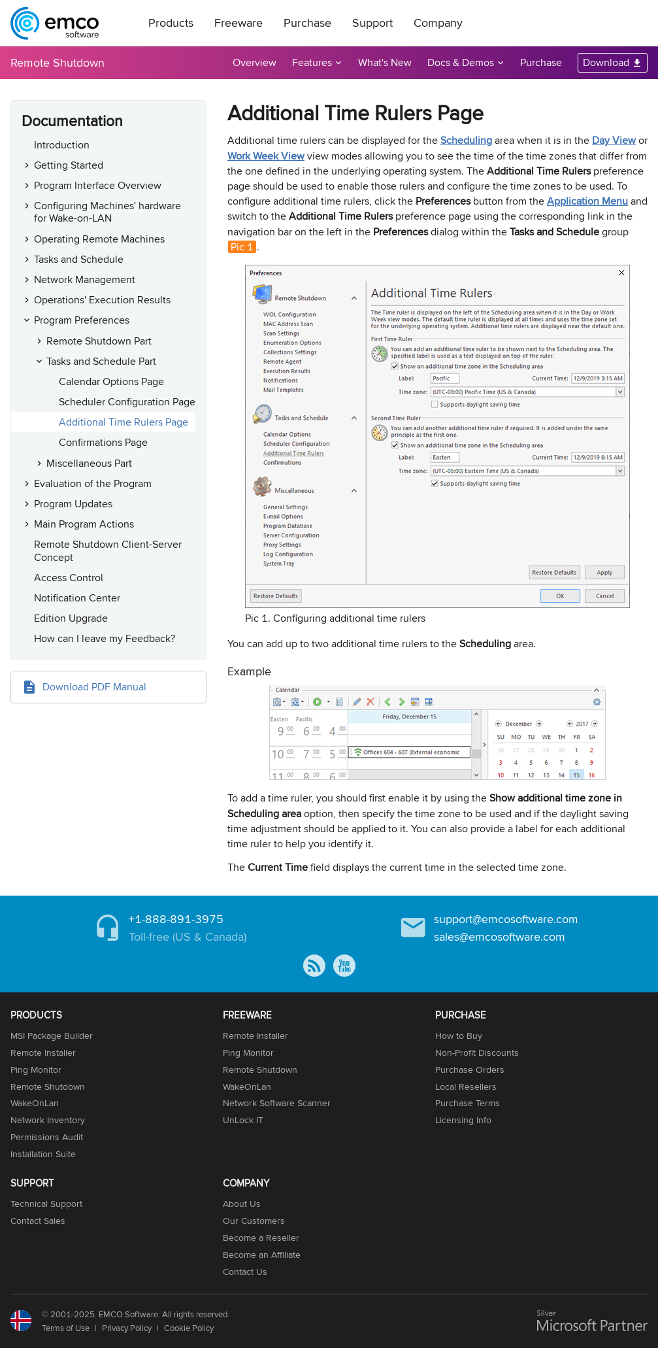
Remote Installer (43, 1052)
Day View (614, 140)
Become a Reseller (261, 1237)
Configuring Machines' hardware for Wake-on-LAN (107, 212)
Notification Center (77, 597)
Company (438, 22)
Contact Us (245, 1271)
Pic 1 (242, 247)
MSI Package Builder (51, 1035)
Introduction (62, 144)
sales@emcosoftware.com (499, 936)
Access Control (68, 577)
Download (606, 62)
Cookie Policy (189, 1328)
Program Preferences (81, 320)
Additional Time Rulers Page (123, 422)
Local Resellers (466, 1086)
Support (372, 22)
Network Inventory (47, 1119)
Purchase (307, 22)
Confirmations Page (103, 442)
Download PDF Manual (94, 686)
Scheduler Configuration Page (127, 401)
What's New (385, 62)
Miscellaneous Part (89, 463)
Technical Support (46, 1203)
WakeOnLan (34, 1102)
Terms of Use (66, 1328)
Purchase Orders (469, 1069)
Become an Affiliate (262, 1254)
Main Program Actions (84, 523)
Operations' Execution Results (102, 299)
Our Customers (254, 1220)
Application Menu (587, 201)
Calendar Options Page (111, 381)
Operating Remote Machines (99, 238)
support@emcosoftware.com (506, 918)
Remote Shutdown (57, 62)
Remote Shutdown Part (99, 340)
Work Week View (265, 155)
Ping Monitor (35, 1069)
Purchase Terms (467, 1102)
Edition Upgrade (71, 618)
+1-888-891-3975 (176, 918)
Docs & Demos (460, 62)
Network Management (84, 279)
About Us (242, 1203)
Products (170, 22)
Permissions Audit (46, 1136)
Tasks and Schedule (78, 259)
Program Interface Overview (97, 185)
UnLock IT (243, 1119)
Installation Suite (43, 1153)
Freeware (238, 22)
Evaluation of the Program (93, 483)
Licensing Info (463, 1119)
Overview (254, 62)
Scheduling (466, 140)
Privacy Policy (127, 1328)
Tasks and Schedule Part (101, 361)
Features (312, 62)
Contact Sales (37, 1220)
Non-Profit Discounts (477, 1052)
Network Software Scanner (277, 1102)
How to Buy (458, 1035)
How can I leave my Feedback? (104, 638)
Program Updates (73, 503)
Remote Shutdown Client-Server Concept (108, 550)
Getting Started (68, 165)
